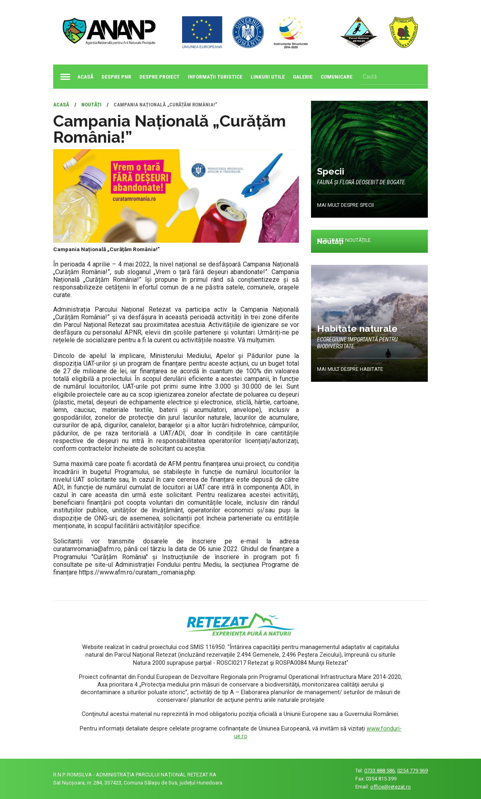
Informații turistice (215, 76)
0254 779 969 (412, 771)
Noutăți (91, 105)
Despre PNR (116, 76)
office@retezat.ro (390, 787)
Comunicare (336, 76)
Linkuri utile (268, 76)
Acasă (75, 77)
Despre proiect (159, 76)
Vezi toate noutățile (344, 240)
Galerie (303, 76)
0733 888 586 (379, 771)
